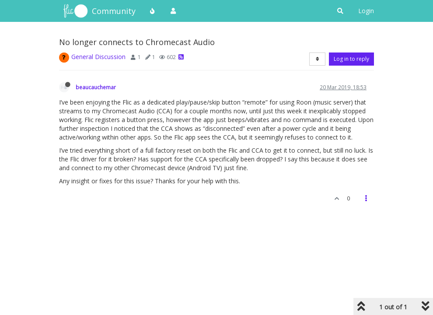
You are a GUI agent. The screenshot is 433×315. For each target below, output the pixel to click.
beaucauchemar (96, 87)
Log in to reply (351, 59)
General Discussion (98, 56)
